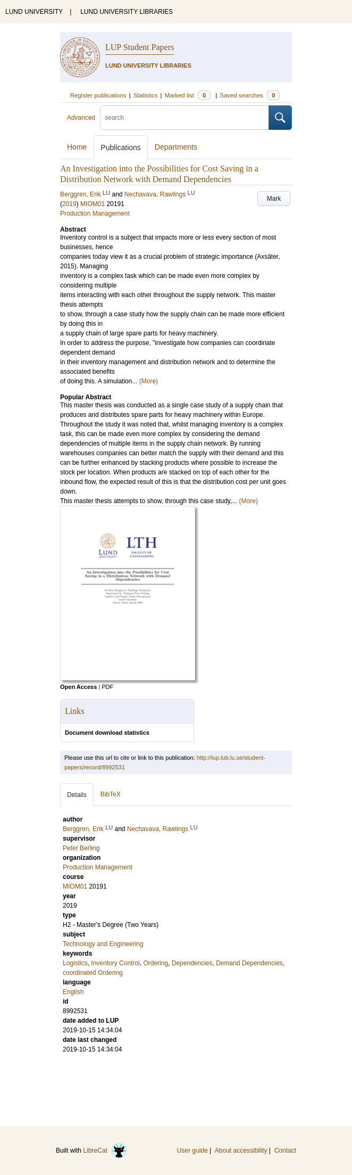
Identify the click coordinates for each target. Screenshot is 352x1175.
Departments (176, 147)
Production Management (95, 213)
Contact (285, 1150)
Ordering (155, 963)
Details (77, 795)
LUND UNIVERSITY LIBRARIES (126, 11)
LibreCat (105, 1150)
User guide (192, 1150)
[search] (184, 117)
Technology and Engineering (103, 944)
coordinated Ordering (93, 972)
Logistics (75, 963)
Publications (120, 147)
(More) (148, 381)
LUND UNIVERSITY (34, 11)
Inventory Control (115, 963)
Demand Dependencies (249, 963)
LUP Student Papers (139, 47)
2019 (69, 204)
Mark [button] (274, 198)
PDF (107, 687)
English (73, 992)
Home (77, 147)
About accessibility (241, 1150)
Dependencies (192, 963)
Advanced (81, 117)
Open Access (78, 687)
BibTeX (110, 794)
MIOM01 (92, 204)
